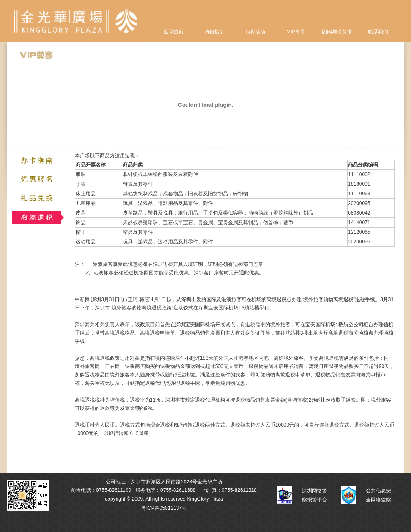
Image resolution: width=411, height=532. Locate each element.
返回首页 (173, 32)
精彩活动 (255, 32)
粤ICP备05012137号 (164, 508)
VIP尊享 (296, 32)
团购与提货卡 (337, 32)
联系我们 (378, 32)
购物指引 (214, 32)
